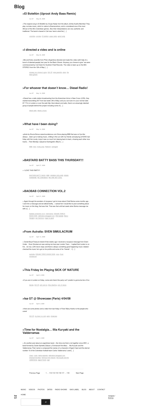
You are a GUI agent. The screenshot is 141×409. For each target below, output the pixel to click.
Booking (110, 398)
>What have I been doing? (40, 124)
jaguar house (42, 360)
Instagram (111, 396)
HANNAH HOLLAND (56, 175)
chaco (31, 355)
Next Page (79, 373)
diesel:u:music (42, 111)
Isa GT (15, 396)
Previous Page (34, 373)
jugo (48, 360)
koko (34, 147)
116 (59, 373)
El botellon (45, 36)
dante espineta (43, 355)
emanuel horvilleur (35, 358)
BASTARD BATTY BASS (37, 175)
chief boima (49, 214)
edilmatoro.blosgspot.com (46, 216)
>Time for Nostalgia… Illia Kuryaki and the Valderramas (51, 331)
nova (57, 254)
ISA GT (50, 72)
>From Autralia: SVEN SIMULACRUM (47, 231)
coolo (35, 355)
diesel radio (33, 111)
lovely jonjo (40, 147)
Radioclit (48, 147)
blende (31, 285)
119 (68, 373)
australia (32, 254)
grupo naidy (53, 36)
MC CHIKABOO (42, 178)
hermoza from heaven (49, 358)
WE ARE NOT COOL (55, 178)
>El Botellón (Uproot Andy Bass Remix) (49, 13)
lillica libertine (52, 285)
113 (50, 373)
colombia (32, 36)
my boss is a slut (40, 316)
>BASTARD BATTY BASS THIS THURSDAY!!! (53, 160)
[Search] (45, 402)
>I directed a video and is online (44, 49)
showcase (54, 316)
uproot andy (61, 36)
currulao (38, 36)
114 (53, 373)
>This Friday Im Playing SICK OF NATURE (51, 269)
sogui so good (49, 218)
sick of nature (62, 285)
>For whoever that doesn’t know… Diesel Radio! (55, 87)
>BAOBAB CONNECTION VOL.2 (44, 191)
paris (48, 316)
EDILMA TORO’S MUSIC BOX (45, 254)
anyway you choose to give (38, 72)
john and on (43, 285)
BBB (30, 147)
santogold (55, 147)
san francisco (39, 218)
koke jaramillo (57, 72)
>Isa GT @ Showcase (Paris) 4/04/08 (46, 298)
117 (62, 373)
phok (64, 72)
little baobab (59, 216)
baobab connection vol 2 (37, 214)
